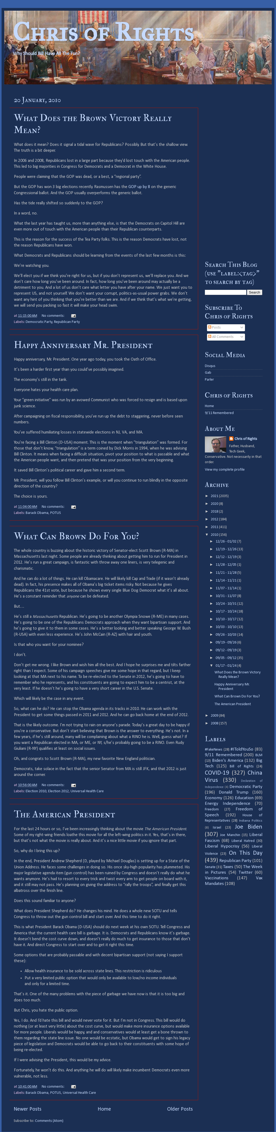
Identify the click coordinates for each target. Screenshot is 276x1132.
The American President (64, 814)
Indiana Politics (250, 820)
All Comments (220, 337)
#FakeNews (213, 750)
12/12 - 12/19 (226, 557)
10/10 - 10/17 (226, 619)
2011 (215, 527)
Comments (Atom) (49, 1121)
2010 (215, 535)
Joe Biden (248, 827)
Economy (213, 798)
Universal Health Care (87, 791)
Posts (214, 328)
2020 (215, 504)
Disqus (210, 366)
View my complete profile (225, 470)
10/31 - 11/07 (226, 596)
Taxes (228, 867)
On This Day (246, 853)
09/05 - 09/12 (226, 658)
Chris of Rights (103, 32)
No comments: (53, 316)
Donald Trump (233, 792)
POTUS (55, 513)
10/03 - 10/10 (226, 627)
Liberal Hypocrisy (222, 846)
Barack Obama (37, 513)
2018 (215, 512)
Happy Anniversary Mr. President (83, 345)
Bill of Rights (241, 766)
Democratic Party (39, 322)
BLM (258, 755)
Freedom (212, 809)
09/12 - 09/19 (226, 650)
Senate (210, 867)
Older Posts (180, 1109)
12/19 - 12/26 (226, 549)
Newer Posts (27, 1109)
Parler (209, 380)
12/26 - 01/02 (226, 542)
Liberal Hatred (243, 841)
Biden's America (227, 760)
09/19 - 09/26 (226, 643)
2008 (215, 723)
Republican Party (67, 322)
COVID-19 (217, 773)
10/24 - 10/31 (226, 604)
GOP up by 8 (139, 187)
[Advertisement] (233, 172)
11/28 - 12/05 (226, 565)
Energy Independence (227, 803)
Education (244, 798)
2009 (215, 716)
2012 (215, 519)
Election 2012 (58, 791)
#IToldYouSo (242, 749)
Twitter (245, 872)
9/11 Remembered (219, 413)
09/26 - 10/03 (226, 635)
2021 (215, 496)
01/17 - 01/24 (226, 666)
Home (104, 1109)
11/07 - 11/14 (226, 588)
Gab (208, 373)
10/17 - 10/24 (226, 612)
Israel (217, 828)
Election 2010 (36, 791)
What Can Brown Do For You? (76, 536)
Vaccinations (216, 878)
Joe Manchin (230, 835)
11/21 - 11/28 (226, 573)
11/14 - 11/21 (226, 581)
